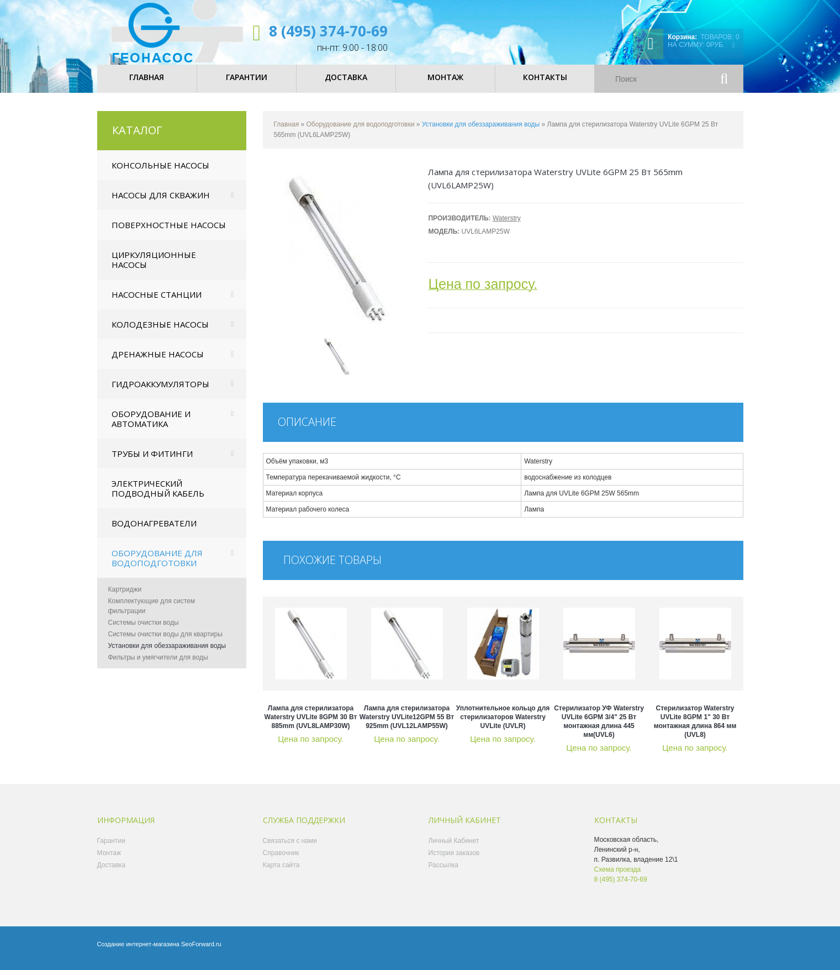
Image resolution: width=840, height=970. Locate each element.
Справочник (281, 859)
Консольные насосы (160, 171)
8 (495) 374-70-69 (328, 31)
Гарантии (111, 847)
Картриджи (125, 596)
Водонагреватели (154, 529)
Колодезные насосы (160, 330)
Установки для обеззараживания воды (167, 652)
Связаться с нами (290, 847)
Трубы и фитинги (152, 460)
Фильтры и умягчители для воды (158, 664)
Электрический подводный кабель (158, 494)
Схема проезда (617, 876)
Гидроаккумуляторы (160, 390)
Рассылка (443, 872)
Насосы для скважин (161, 201)
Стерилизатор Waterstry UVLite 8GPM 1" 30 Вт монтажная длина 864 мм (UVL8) (695, 728)
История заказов (454, 859)
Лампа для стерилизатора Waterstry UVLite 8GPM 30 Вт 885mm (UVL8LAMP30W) (311, 723)
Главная (286, 131)
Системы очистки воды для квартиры (165, 641)
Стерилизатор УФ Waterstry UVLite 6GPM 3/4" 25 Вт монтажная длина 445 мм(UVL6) (599, 728)
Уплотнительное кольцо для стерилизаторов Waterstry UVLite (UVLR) (503, 723)
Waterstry (507, 225)
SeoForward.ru (201, 950)
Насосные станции (157, 301)
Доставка (111, 872)
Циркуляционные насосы (154, 266)
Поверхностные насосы (169, 231)
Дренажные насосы (158, 360)
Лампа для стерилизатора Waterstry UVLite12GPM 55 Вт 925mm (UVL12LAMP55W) (407, 723)
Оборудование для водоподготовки (157, 564)
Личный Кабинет (454, 847)
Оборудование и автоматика (151, 425)
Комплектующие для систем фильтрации (152, 612)
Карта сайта (281, 872)
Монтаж (109, 859)
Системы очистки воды (143, 629)
